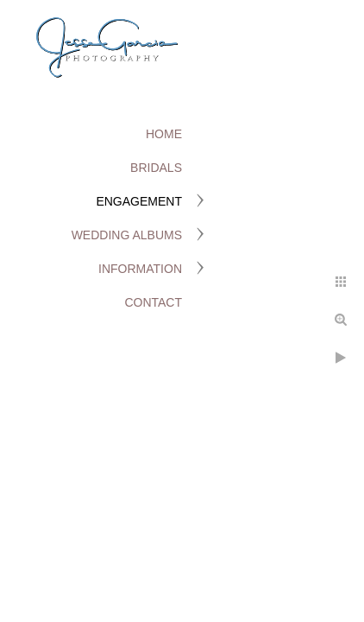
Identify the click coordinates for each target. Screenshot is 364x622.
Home (164, 134)
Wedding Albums (127, 235)
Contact (153, 302)
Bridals (156, 168)
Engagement (139, 201)
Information (140, 269)
